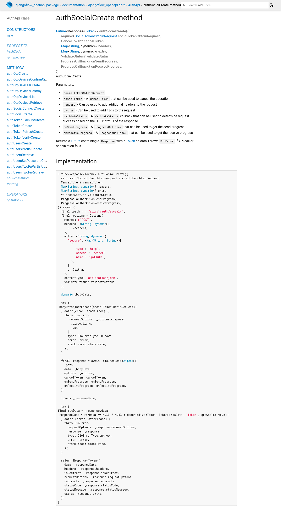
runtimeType (16, 57)
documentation (73, 5)
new (10, 35)
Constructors (21, 29)
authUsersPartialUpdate (24, 149)
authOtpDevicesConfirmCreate (29, 79)
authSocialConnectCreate (25, 108)
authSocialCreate (19, 114)
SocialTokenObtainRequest (96, 36)
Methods (15, 68)
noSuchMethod (18, 178)
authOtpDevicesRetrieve (24, 103)
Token (90, 31)
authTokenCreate (19, 126)
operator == (15, 200)
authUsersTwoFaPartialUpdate (29, 167)
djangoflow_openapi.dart (106, 5)
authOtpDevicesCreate (23, 85)
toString (12, 184)
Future (61, 31)
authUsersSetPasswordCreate (29, 161)
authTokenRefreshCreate (25, 132)
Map (64, 46)
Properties (17, 46)
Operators (17, 194)
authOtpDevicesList (21, 97)
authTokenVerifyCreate (23, 137)
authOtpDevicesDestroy (24, 91)
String (74, 46)
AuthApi (134, 5)
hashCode (14, 52)
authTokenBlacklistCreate (26, 120)
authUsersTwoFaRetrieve (25, 172)
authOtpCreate (17, 74)
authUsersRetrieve (20, 155)
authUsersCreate (19, 143)
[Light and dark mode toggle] (271, 5)
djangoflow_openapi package (37, 5)
